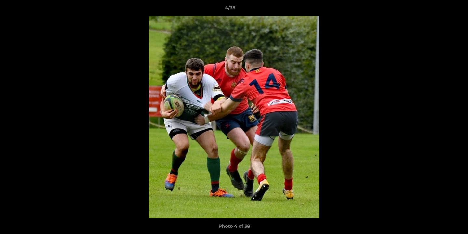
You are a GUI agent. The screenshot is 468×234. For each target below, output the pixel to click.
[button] (441, 9)
